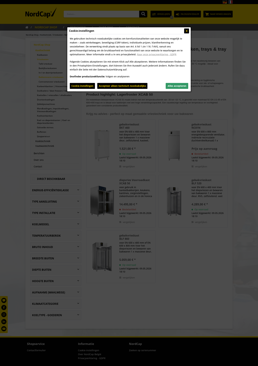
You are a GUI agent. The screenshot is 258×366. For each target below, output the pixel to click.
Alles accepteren (177, 85)
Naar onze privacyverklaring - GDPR (156, 54)
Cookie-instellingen (82, 85)
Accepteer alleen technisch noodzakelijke (122, 85)
